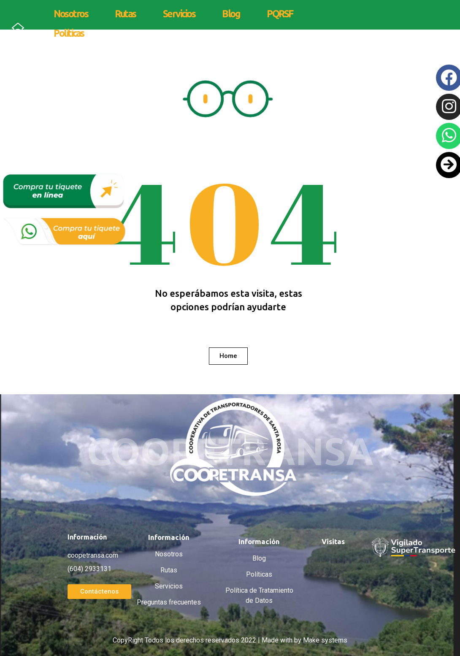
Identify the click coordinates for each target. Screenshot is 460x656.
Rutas (125, 13)
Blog (231, 13)
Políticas (69, 33)
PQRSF (280, 13)
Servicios (179, 13)
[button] (228, 356)
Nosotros (71, 13)
